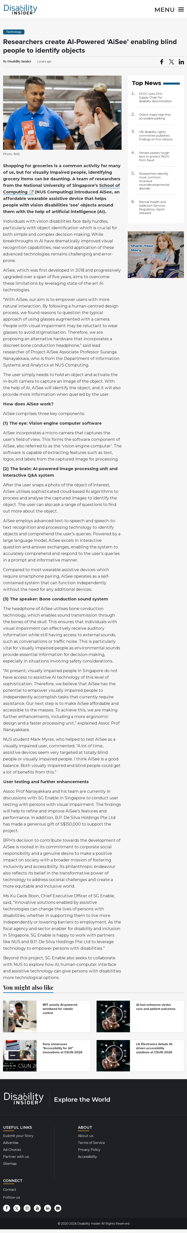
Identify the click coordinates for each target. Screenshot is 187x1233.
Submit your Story (18, 1136)
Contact (9, 1190)
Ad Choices (12, 1150)
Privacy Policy (89, 1150)
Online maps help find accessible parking (154, 116)
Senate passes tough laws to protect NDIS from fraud (154, 156)
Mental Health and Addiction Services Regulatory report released (152, 207)
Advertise (10, 1143)
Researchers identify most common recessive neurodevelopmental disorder (154, 181)
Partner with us (16, 1157)
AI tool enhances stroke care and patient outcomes (156, 1007)
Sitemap (10, 1164)
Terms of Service (91, 1143)
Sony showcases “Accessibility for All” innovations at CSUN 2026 (62, 1048)
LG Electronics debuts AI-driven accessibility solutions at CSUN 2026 (154, 1048)
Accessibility (87, 1157)
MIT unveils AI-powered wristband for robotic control (60, 1009)
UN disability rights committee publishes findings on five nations (155, 135)
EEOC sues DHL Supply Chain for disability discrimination (155, 97)
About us (85, 1136)
